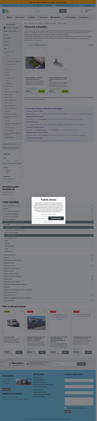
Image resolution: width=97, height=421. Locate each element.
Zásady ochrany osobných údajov (48, 214)
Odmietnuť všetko (40, 218)
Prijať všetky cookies (56, 218)
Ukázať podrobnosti (48, 222)
